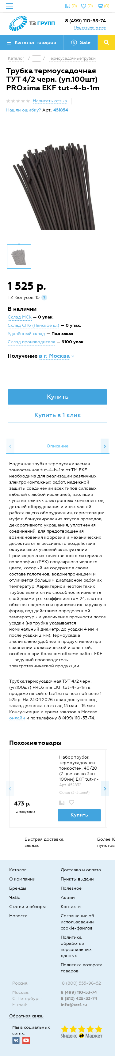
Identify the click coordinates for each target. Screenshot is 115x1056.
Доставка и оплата (81, 870)
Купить (57, 396)
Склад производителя (31, 342)
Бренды (17, 888)
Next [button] (105, 446)
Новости (18, 915)
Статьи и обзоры (27, 906)
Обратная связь (26, 1016)
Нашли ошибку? (23, 110)
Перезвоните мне (90, 27)
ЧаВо (15, 897)
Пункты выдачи (77, 879)
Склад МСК (20, 317)
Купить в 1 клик (57, 415)
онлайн (17, 718)
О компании (22, 879)
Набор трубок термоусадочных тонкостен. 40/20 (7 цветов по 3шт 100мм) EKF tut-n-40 (79, 771)
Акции (68, 897)
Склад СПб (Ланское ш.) (33, 325)
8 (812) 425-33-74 (79, 998)
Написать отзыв (50, 101)
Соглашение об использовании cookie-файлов (77, 922)
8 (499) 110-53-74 (85, 21)
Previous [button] (10, 446)
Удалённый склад (26, 333)
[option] (57, 183)
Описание (57, 446)
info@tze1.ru (74, 1004)
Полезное (71, 888)
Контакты (71, 906)
